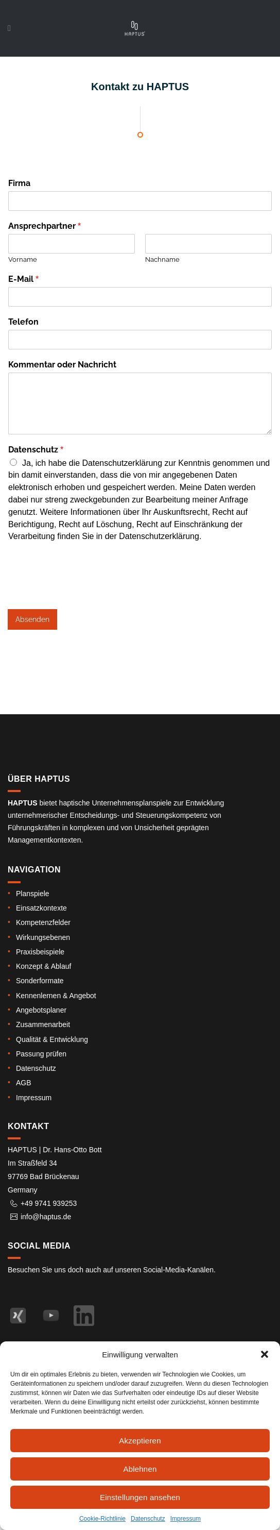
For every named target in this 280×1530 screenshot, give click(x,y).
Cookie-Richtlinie (102, 1518)
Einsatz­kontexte (41, 908)
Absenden (32, 619)
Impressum (185, 1518)
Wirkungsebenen (43, 937)
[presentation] (86, 592)
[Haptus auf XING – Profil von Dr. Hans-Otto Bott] (18, 1315)
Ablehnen (140, 1469)
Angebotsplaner (41, 1010)
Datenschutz (148, 1518)
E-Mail (23, 279)
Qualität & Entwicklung (52, 1039)
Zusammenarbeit (43, 1024)
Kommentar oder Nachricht (62, 364)
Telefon (23, 322)
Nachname (162, 259)
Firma (19, 183)
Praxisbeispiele (40, 952)
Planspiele (32, 893)
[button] (264, 1354)
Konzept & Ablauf (43, 966)
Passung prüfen (41, 1054)
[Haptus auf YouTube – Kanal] (51, 1315)
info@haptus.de (46, 1217)
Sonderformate (40, 981)
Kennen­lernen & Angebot (56, 995)
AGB (23, 1083)
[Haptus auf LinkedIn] (84, 1315)
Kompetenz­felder (43, 922)
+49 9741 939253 (49, 1203)
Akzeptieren (140, 1440)
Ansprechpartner (44, 226)
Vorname (22, 259)
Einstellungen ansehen (140, 1497)
